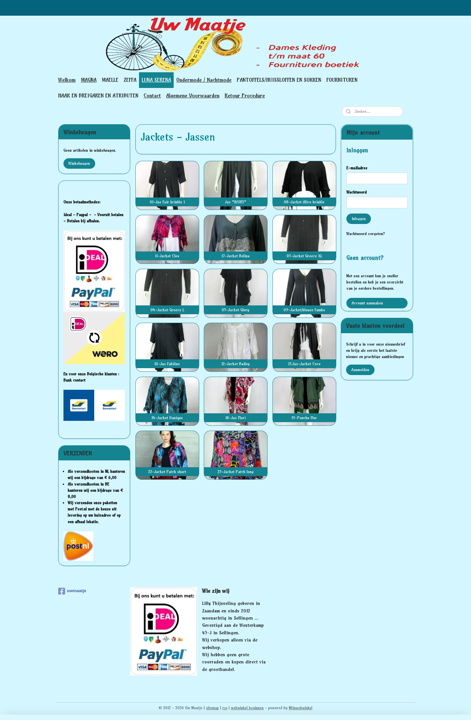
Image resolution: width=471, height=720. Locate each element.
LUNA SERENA (156, 80)
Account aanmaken (367, 302)
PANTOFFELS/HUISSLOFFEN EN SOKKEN (279, 80)
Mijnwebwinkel (300, 708)
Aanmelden (360, 369)
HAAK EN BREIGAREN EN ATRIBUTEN (98, 95)
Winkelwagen (79, 163)
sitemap (212, 708)
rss (224, 708)
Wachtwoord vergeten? (365, 233)
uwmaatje (72, 591)
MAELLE (110, 80)
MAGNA (88, 80)
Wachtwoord (356, 192)
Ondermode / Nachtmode (204, 80)
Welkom (67, 80)
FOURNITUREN (342, 80)
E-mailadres (356, 167)
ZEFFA (130, 80)
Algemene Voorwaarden (192, 95)
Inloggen (359, 218)
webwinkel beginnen (247, 708)
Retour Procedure (245, 95)
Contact (152, 95)
